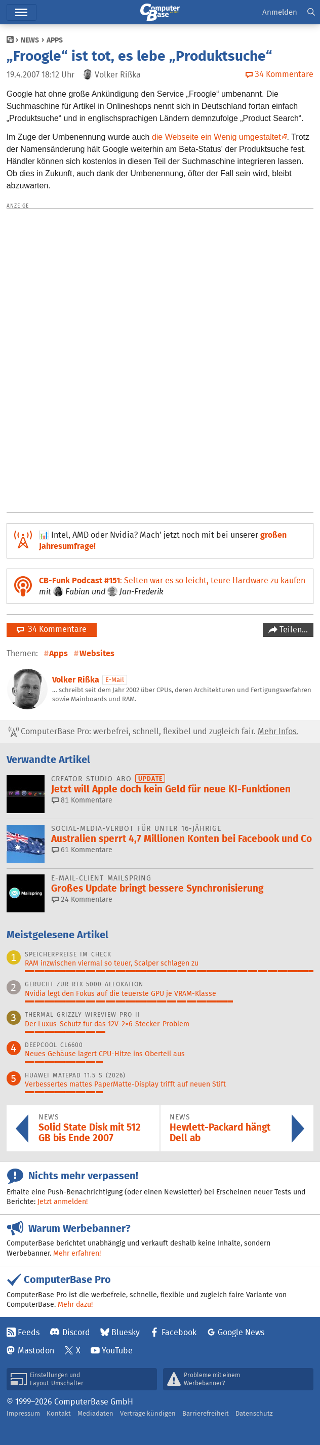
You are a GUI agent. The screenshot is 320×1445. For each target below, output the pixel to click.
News (30, 40)
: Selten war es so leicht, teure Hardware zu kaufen (172, 580)
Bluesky (125, 1332)
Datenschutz (254, 1413)
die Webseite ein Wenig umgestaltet (216, 137)
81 (82, 800)
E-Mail (114, 680)
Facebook (179, 1332)
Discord (76, 1332)
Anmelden (279, 12)
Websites (96, 653)
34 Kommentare (52, 629)
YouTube (117, 1350)
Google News (241, 1332)
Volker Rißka (75, 680)
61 (82, 850)
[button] (311, 12)
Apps (55, 40)
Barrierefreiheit (205, 1413)
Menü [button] (21, 12)
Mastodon (36, 1350)
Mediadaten (95, 1413)
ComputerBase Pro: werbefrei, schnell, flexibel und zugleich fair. (153, 731)
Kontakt (59, 1413)
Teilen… (292, 629)
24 (82, 899)
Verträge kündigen (148, 1413)
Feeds (28, 1332)
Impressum (23, 1413)
